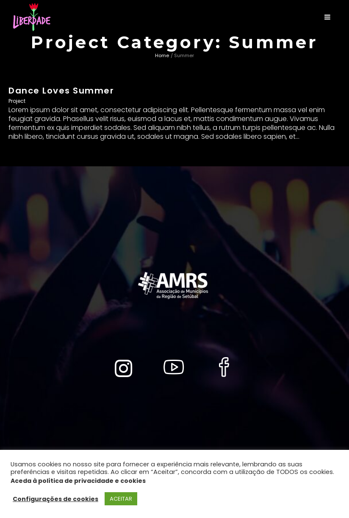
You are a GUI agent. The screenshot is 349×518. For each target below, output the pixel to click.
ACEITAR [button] (121, 499)
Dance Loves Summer (61, 90)
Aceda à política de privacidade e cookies (78, 481)
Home (162, 55)
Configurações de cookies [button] (55, 499)
